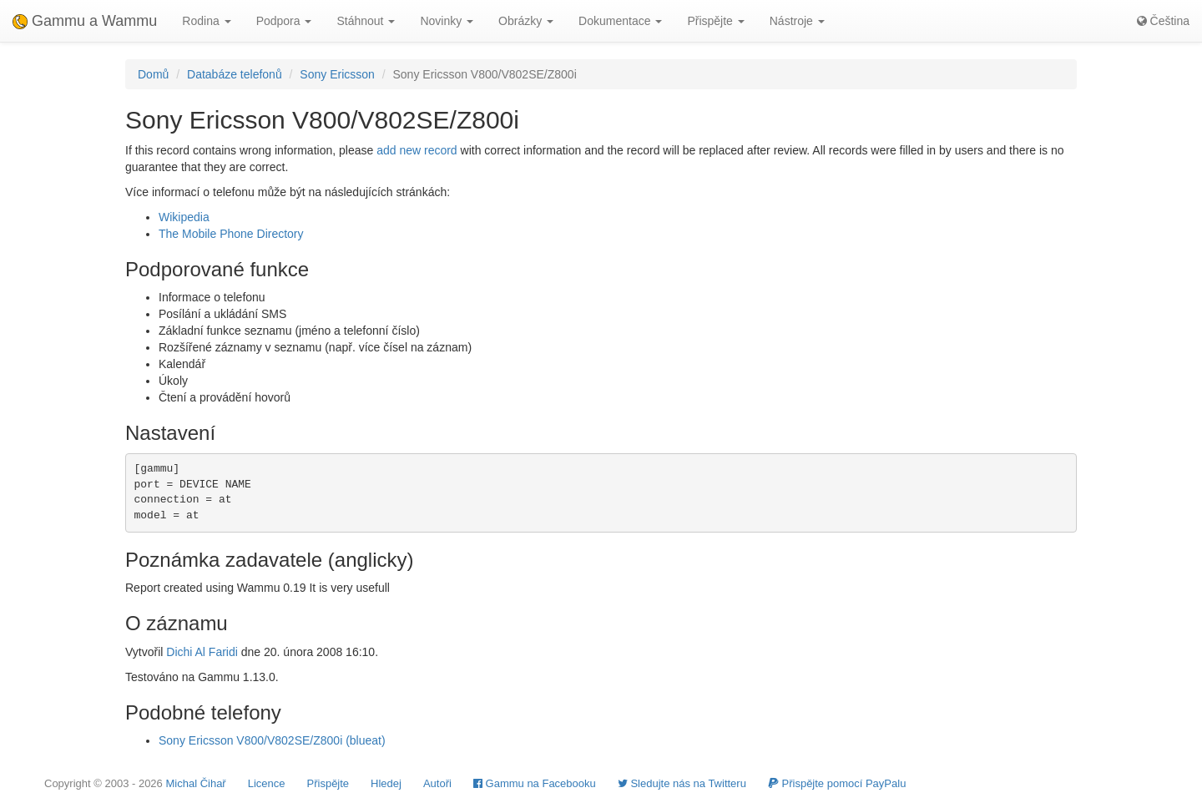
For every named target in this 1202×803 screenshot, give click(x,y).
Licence (266, 783)
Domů (153, 74)
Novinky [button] (446, 21)
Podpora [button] (284, 21)
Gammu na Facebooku (534, 783)
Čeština (1163, 21)
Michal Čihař (195, 783)
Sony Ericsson (337, 74)
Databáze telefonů (234, 74)
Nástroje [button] (797, 21)
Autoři (437, 783)
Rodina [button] (206, 21)
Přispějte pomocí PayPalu (837, 783)
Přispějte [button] (715, 21)
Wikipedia (184, 217)
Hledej (386, 783)
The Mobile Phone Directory (231, 233)
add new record (416, 150)
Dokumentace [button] (620, 21)
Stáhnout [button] (365, 21)
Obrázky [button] (525, 21)
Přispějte (328, 783)
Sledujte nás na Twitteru (682, 783)
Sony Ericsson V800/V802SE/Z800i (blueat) (272, 740)
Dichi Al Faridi (202, 652)
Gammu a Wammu (85, 21)
